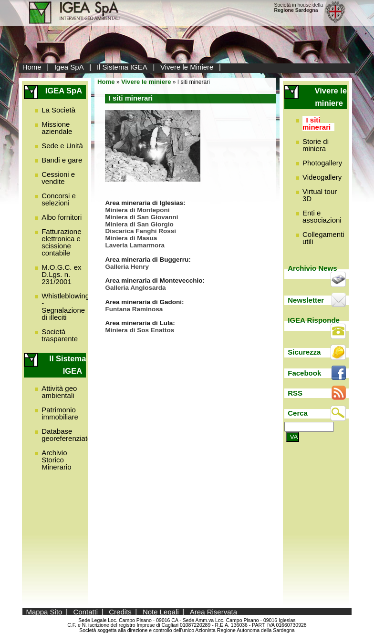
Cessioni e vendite (58, 177)
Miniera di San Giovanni (141, 217)
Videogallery (322, 177)
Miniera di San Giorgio (139, 224)
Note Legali (161, 611)
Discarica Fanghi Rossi (140, 231)
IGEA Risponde (314, 320)
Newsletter (306, 300)
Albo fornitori (62, 217)
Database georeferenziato (66, 434)
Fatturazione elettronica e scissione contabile (61, 242)
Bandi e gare (62, 160)
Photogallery (322, 163)
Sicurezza (304, 352)
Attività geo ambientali (59, 391)
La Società (58, 110)
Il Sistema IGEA (122, 67)
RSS (295, 393)
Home (32, 67)
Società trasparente (60, 335)
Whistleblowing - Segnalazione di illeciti (65, 306)
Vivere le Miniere (186, 67)
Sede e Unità (62, 146)
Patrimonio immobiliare (60, 413)
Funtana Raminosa (134, 309)
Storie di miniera (315, 145)
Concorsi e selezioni (59, 199)
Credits (120, 611)
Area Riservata (213, 611)
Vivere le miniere (146, 81)
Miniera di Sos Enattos (139, 330)
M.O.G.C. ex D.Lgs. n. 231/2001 (61, 274)
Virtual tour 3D (319, 195)
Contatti (85, 611)
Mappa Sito (44, 611)
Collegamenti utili (323, 237)
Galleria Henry (127, 266)
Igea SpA (69, 67)
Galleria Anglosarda (135, 287)
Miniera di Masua (131, 238)
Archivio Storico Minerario (57, 460)
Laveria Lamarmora (135, 245)
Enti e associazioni (322, 216)
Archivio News (312, 268)
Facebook (304, 373)
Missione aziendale (57, 127)
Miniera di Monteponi (137, 210)
